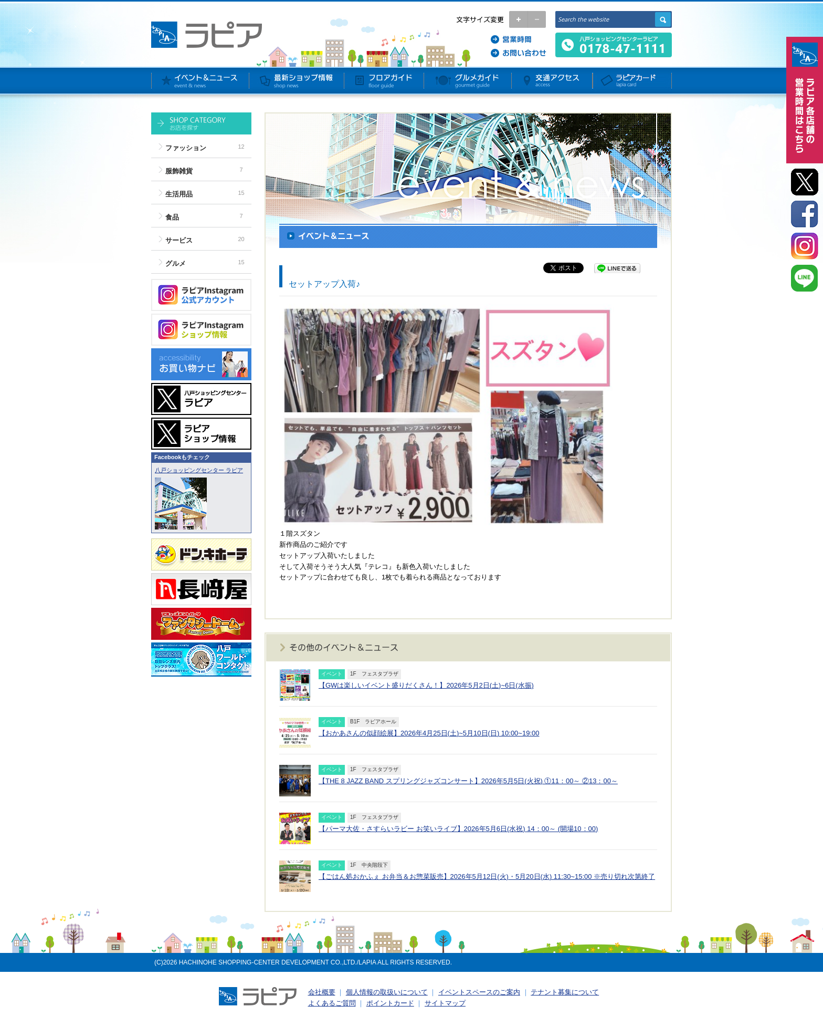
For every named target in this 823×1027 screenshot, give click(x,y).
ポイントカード (390, 1003)
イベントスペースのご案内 (479, 992)
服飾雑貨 (179, 171)
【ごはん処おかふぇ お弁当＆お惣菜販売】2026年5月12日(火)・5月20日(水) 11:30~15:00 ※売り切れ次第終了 (487, 876)
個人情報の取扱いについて (387, 992)
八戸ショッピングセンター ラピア (199, 470)
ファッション (185, 148)
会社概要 (321, 992)
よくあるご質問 (332, 1003)
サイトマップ (445, 1003)
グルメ (175, 263)
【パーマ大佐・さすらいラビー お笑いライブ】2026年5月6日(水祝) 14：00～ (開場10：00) (458, 829)
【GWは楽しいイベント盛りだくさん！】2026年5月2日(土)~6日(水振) (426, 685)
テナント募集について (565, 992)
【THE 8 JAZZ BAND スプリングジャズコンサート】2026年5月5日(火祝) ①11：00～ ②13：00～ (468, 781)
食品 (172, 217)
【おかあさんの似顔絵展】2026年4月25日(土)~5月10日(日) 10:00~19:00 (429, 733)
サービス (179, 240)
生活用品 (179, 194)
